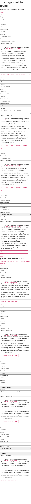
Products (3, 108)
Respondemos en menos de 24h (9, 301)
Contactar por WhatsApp (18, 261)
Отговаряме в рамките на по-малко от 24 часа (14, 145)
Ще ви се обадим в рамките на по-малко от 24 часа (15, 74)
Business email (4, 29)
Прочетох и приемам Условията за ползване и (16, 48)
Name (2, 19)
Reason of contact (5, 212)
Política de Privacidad (11, 282)
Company (3, 24)
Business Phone (4, 34)
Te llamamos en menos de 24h (9, 355)
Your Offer (3, 39)
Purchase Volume (5, 103)
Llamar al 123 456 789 (6, 261)
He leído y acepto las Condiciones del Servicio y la (16, 282)
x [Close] (1, 77)
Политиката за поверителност (13, 48)
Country (2, 89)
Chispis (2, 12)
